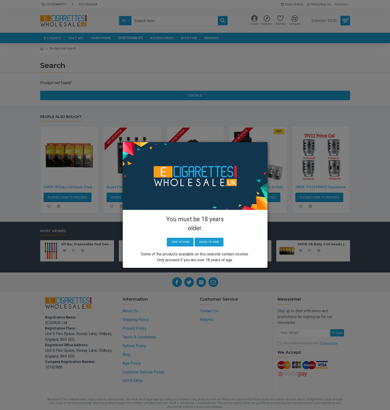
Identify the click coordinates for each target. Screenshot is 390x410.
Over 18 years (178, 242)
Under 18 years (211, 242)
